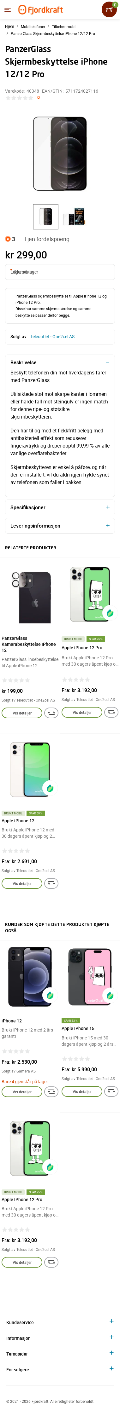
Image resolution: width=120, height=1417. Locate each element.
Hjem (9, 26)
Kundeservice (20, 1322)
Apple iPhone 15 (78, 1028)
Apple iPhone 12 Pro (82, 648)
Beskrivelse (23, 362)
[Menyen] (7, 10)
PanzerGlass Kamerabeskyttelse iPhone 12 (29, 644)
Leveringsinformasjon (35, 525)
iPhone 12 (12, 1021)
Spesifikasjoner (27, 507)
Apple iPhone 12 (18, 821)
